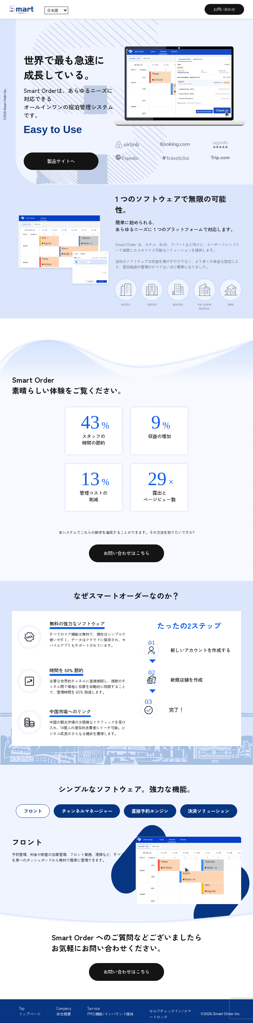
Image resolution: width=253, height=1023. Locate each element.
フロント (33, 811)
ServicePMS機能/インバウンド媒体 (110, 1011)
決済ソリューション (208, 811)
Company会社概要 (63, 1011)
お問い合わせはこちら (126, 553)
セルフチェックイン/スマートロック (170, 1013)
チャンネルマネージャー (87, 811)
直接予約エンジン (149, 811)
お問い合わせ (224, 9)
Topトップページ (30, 1011)
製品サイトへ (61, 161)
